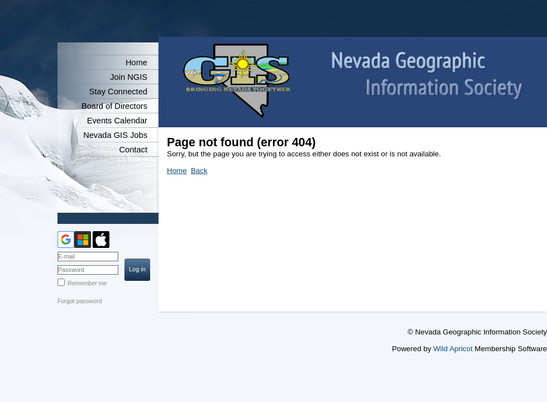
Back (199, 170)
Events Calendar (117, 120)
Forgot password (79, 301)
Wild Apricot (452, 348)
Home (136, 62)
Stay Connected (118, 91)
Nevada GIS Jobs (115, 135)
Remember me (87, 283)
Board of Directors (114, 106)
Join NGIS (128, 77)
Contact (133, 149)
